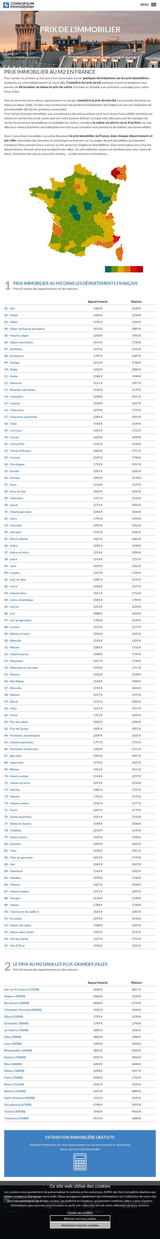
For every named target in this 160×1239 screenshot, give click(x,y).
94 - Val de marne (16, 939)
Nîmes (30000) (14, 1071)
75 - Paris (10, 810)
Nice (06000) (13, 1064)
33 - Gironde (13, 525)
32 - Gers (10, 518)
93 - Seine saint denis (19, 932)
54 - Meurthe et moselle (21, 667)
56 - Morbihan (14, 681)
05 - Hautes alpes (16, 335)
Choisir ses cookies (80, 1212)
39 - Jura (10, 566)
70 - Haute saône (16, 776)
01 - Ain (9, 308)
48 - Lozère (12, 627)
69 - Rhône (11, 769)
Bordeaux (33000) (16, 1003)
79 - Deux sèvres (15, 837)
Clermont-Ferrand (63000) (22, 1009)
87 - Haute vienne (16, 891)
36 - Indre (11, 545)
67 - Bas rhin (12, 756)
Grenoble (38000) (16, 1023)
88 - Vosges (12, 898)
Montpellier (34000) (18, 1050)
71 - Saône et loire (17, 783)
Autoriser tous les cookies (80, 1225)
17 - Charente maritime (20, 417)
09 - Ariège (11, 362)
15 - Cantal (12, 403)
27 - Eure (10, 484)
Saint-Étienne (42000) (19, 1098)
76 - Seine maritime (17, 817)
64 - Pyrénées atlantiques (22, 735)
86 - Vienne (12, 884)
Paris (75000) (13, 1077)
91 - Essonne (13, 918)
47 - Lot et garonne (17, 620)
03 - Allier (11, 322)
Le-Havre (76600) (16, 1030)
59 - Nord (11, 701)
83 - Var (9, 864)
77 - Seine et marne (17, 823)
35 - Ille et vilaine (16, 539)
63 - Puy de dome (16, 728)
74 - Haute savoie (16, 803)
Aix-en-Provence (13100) (21, 989)
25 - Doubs (11, 471)
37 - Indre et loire (16, 552)
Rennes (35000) (15, 1091)
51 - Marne (11, 647)
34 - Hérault (12, 532)
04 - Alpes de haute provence (24, 328)
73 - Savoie (11, 796)
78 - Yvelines (13, 830)
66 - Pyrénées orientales (21, 749)
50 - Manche (12, 640)
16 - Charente (13, 410)
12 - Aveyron (13, 383)
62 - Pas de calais (16, 722)
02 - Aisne (11, 315)
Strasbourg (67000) (17, 1104)
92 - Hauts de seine (17, 925)
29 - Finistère (13, 498)
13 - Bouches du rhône (19, 389)
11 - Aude (11, 376)
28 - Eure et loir (15, 491)
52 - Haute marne (16, 654)
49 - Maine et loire (17, 633)
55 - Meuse (11, 674)
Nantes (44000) (15, 1057)
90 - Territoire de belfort (21, 911)
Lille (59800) (12, 1037)
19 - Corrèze (13, 430)
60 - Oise (10, 708)
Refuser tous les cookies (80, 1218)
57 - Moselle (12, 688)
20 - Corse (11, 437)
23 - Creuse (12, 457)
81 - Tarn (10, 850)
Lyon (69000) (13, 1043)
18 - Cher (10, 423)
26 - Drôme (12, 478)
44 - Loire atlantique (18, 600)
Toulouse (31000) (16, 1118)
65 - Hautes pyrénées (19, 742)
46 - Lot (9, 613)
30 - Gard (10, 505)
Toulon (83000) (14, 1111)
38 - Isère (10, 559)
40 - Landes (12, 572)
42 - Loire (10, 586)
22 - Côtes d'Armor (17, 450)
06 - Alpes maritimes (18, 342)
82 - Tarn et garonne (18, 857)
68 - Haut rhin (13, 762)
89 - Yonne (11, 905)
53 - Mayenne (13, 661)
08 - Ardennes (14, 356)
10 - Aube (10, 369)
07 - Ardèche (13, 349)
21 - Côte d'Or (14, 444)
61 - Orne (10, 715)
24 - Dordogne (14, 464)
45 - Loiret (11, 606)
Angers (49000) (14, 996)
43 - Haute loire (15, 593)
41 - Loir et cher (15, 579)
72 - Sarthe (12, 789)
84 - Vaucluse (13, 871)
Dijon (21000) (13, 1016)
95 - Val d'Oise (14, 945)
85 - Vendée (12, 878)
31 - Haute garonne (17, 511)
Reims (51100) (14, 1084)
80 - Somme (12, 844)
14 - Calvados (13, 396)
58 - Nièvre (11, 695)
